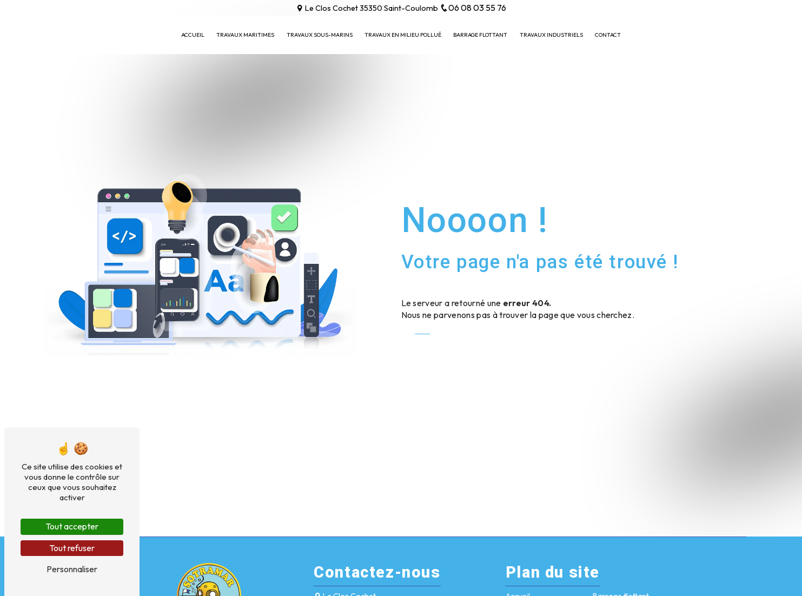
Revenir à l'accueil (446, 344)
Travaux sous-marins (320, 34)
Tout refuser (72, 547)
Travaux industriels (551, 34)
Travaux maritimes (245, 34)
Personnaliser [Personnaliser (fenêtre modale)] (72, 569)
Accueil (192, 34)
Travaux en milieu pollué (402, 34)
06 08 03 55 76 (473, 7)
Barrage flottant (480, 34)
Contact (608, 34)
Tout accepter (71, 526)
